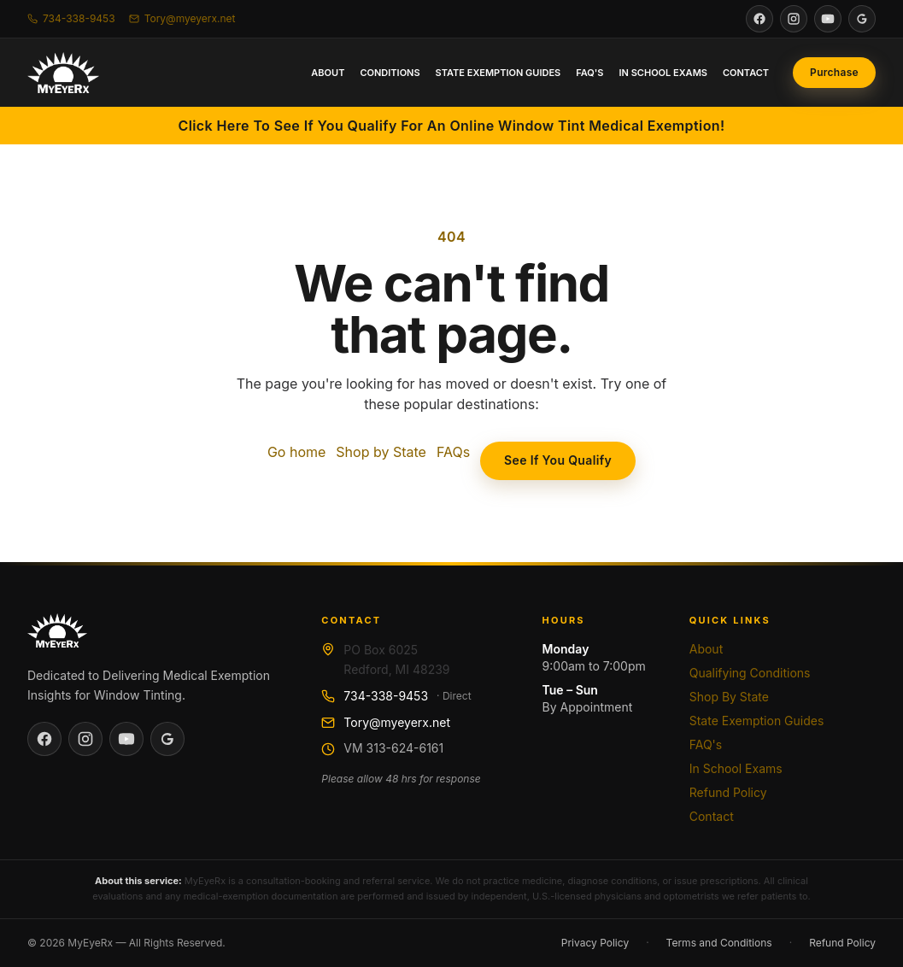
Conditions (389, 73)
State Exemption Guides (498, 73)
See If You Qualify (558, 460)
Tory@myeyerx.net (396, 722)
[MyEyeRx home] (63, 72)
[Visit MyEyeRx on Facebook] (759, 18)
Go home (296, 451)
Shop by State (381, 451)
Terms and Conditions (719, 942)
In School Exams (663, 73)
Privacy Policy (595, 942)
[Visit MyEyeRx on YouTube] (827, 18)
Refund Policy (728, 792)
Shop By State (729, 696)
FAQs (453, 451)
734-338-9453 (385, 696)
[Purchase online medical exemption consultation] (834, 72)
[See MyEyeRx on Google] (862, 18)
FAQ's (589, 73)
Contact (746, 73)
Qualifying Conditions (750, 672)
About (327, 73)
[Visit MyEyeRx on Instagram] (793, 18)
